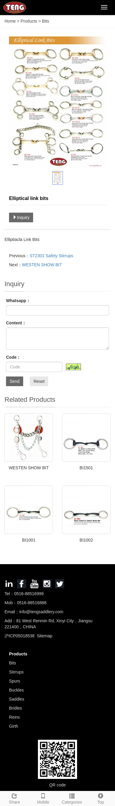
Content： (16, 322)
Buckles (16, 690)
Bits (45, 21)
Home (10, 21)
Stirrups (16, 672)
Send (15, 381)
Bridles (15, 708)
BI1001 (28, 540)
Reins (14, 717)
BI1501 (86, 467)
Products (29, 21)
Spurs (14, 681)
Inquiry (21, 217)
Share (14, 797)
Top (100, 797)
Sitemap (44, 635)
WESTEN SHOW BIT (42, 264)
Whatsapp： (18, 300)
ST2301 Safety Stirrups (51, 255)
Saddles (16, 699)
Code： (13, 357)
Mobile (43, 797)
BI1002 (86, 540)
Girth (13, 726)
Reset (39, 381)
